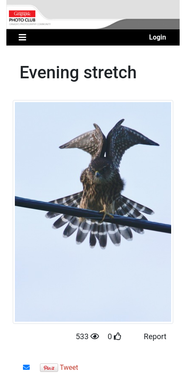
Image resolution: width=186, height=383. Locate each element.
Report (155, 336)
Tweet (69, 367)
